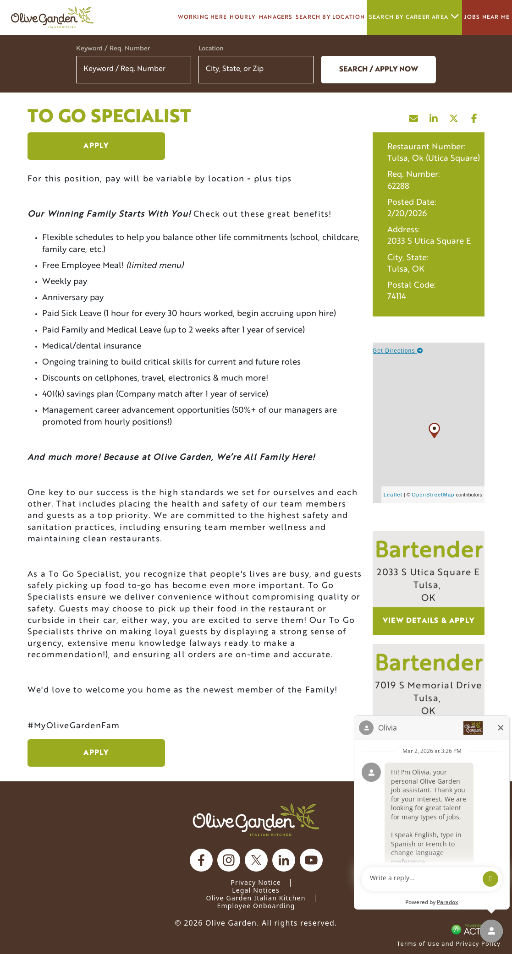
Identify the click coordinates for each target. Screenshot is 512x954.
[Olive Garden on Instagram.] (228, 860)
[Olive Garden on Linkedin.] (283, 860)
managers (276, 17)
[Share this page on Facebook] (474, 116)
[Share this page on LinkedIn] (434, 116)
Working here (202, 17)
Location (211, 49)
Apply (96, 146)
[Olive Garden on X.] (256, 860)
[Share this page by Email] (414, 116)
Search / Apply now (378, 69)
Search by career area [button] (414, 17)
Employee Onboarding (256, 905)
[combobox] (256, 69)
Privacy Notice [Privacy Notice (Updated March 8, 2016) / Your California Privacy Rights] (256, 882)
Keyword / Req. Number (113, 49)
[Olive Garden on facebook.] (201, 860)
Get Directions (398, 351)
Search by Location (330, 17)
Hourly (242, 17)
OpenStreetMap (433, 494)
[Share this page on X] (454, 116)
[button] (300, 69)
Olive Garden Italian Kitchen (255, 898)
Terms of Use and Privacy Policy (449, 943)
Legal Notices (256, 890)
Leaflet (393, 494)
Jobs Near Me (487, 17)
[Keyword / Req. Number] (133, 69)
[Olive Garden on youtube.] (311, 860)
